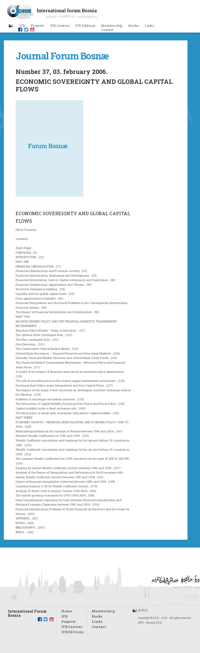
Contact (107, 29)
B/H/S (143, 610)
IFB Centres (71, 626)
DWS (141, 622)
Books (133, 25)
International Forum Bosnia (27, 612)
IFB (64, 616)
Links (149, 25)
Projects (68, 621)
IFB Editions (72, 632)
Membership (112, 25)
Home (66, 611)
